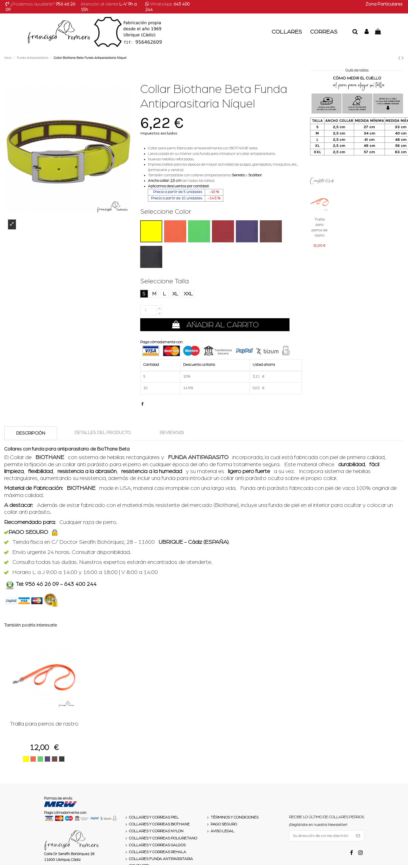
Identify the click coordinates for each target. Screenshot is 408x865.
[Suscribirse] (358, 836)
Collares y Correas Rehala (157, 852)
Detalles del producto (103, 432)
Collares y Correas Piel (154, 817)
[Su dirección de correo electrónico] (320, 836)
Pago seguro (224, 824)
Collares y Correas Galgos (157, 845)
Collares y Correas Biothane (159, 824)
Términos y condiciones (234, 817)
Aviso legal (222, 831)
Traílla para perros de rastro (44, 724)
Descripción (30, 433)
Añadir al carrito (215, 325)
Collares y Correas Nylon (156, 831)
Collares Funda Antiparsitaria (161, 859)
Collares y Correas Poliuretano (163, 838)
